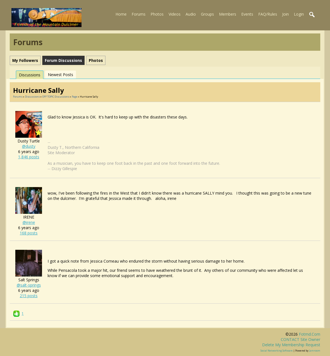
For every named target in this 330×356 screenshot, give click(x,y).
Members (227, 14)
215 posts (29, 295)
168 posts (29, 233)
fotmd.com (309, 334)
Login (299, 14)
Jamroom (314, 350)
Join (285, 14)
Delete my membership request (291, 344)
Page (75, 96)
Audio (191, 14)
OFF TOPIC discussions (55, 96)
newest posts (60, 74)
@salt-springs (29, 285)
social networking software (276, 350)
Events (247, 14)
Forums (139, 14)
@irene (29, 222)
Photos (157, 14)
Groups (207, 14)
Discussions (29, 75)
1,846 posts (28, 156)
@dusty (28, 146)
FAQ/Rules (267, 14)
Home (121, 14)
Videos (175, 14)
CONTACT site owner (300, 339)
